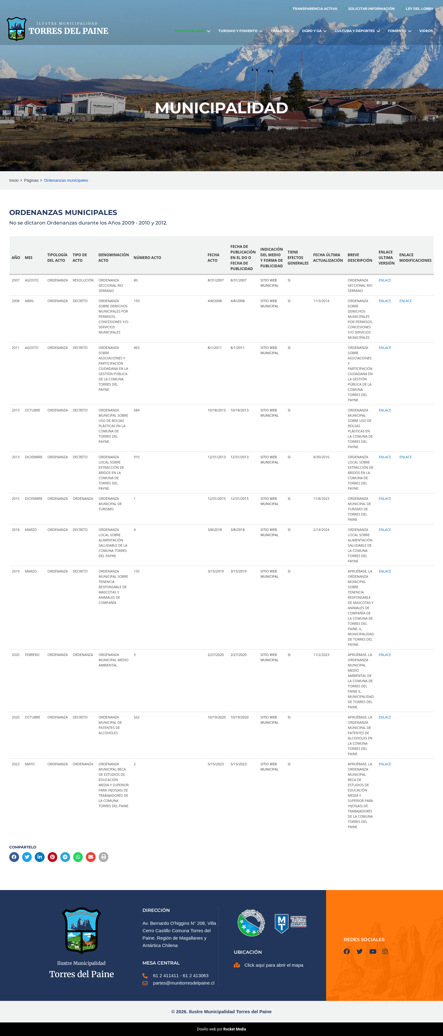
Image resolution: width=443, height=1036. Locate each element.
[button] (14, 857)
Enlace (385, 280)
